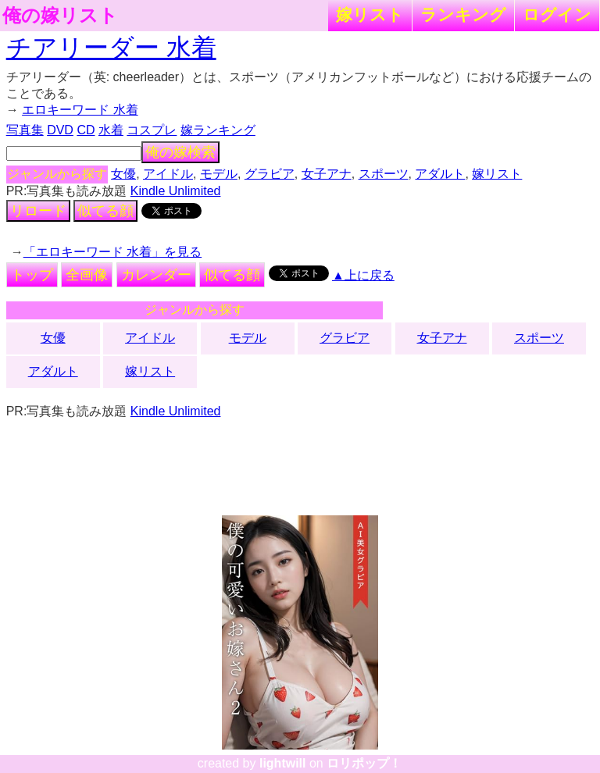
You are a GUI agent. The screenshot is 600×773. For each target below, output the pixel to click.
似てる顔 (105, 211)
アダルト (440, 173)
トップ (32, 275)
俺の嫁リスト (60, 15)
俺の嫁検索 (180, 152)
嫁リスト (370, 14)
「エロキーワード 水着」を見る (112, 251)
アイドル (168, 173)
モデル (219, 173)
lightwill (282, 763)
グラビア (270, 173)
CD (86, 130)
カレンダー (156, 275)
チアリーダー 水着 (111, 48)
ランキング (463, 14)
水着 (110, 130)
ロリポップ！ (364, 763)
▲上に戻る (363, 275)
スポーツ (384, 173)
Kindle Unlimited (175, 191)
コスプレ (152, 130)
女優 (123, 173)
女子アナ (327, 173)
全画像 (87, 275)
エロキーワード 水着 (80, 109)
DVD (60, 130)
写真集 (25, 130)
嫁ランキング (217, 130)
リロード (38, 211)
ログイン (557, 14)
